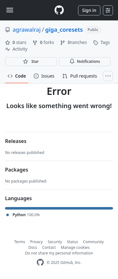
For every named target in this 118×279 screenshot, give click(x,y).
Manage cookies (75, 247)
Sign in (89, 10)
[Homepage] (59, 10)
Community (93, 241)
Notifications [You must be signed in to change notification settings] (85, 61)
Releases (15, 141)
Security (55, 241)
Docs (32, 247)
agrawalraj (27, 29)
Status (72, 241)
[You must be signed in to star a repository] (31, 61)
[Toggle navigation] (9, 10)
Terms (19, 241)
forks (43, 42)
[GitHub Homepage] (40, 262)
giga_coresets (64, 29)
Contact (49, 247)
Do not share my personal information (59, 253)
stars (16, 42)
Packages (16, 169)
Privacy (36, 241)
